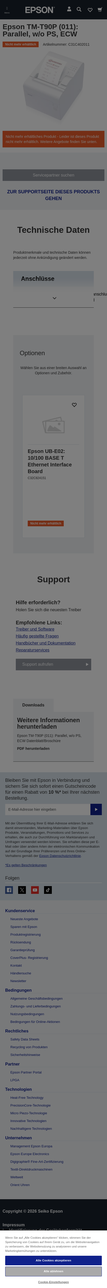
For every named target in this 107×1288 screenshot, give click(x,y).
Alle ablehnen (53, 1271)
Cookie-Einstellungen (53, 1282)
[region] (53, 1259)
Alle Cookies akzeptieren (53, 1260)
